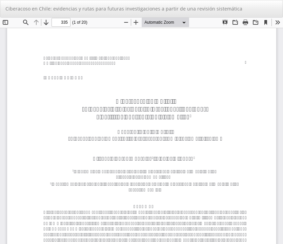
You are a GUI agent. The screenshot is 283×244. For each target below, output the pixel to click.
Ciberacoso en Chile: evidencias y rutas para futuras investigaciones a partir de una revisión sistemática (123, 8)
